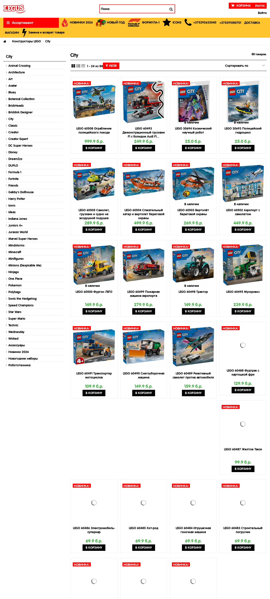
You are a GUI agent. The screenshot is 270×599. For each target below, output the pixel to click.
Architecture (16, 72)
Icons (11, 205)
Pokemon (15, 285)
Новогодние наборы (23, 358)
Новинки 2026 (18, 352)
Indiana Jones (17, 219)
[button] (200, 23)
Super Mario (16, 318)
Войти (262, 13)
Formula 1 (14, 172)
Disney (13, 152)
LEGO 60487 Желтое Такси (243, 449)
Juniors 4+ (15, 225)
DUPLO (13, 165)
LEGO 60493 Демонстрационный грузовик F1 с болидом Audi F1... (143, 132)
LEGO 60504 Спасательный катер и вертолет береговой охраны (143, 214)
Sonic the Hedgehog (22, 298)
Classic (12, 125)
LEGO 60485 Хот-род (143, 528)
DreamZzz (15, 159)
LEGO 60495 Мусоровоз (243, 292)
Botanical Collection (21, 99)
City (11, 119)
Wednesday (16, 332)
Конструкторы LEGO (26, 41)
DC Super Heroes (20, 145)
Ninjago (13, 272)
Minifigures (16, 258)
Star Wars (14, 312)
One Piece (15, 278)
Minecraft (14, 252)
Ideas (12, 212)
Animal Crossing (19, 65)
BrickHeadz (16, 105)
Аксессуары (16, 345)
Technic (13, 325)
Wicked (13, 338)
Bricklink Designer (20, 112)
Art (10, 79)
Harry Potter (16, 199)
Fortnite (13, 179)
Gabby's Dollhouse (21, 192)
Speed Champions (21, 305)
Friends (13, 185)
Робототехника (19, 365)
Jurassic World (18, 232)
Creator (13, 132)
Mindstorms (16, 245)
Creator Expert (18, 139)
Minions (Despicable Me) (24, 265)
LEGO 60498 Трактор (193, 292)
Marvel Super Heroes (22, 238)
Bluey (12, 92)
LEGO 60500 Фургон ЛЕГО (94, 292)
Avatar (12, 85)
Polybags (14, 292)
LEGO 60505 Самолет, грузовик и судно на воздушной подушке (94, 214)
